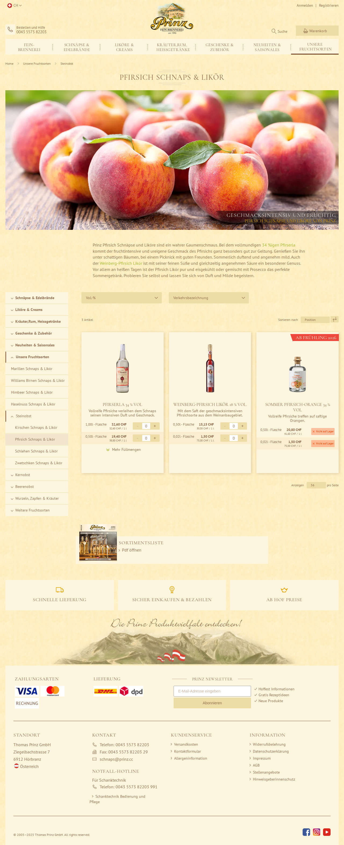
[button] (13, 6)
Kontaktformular (187, 751)
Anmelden (305, 5)
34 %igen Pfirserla (278, 245)
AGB (256, 765)
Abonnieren (212, 703)
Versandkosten (186, 744)
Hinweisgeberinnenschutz (274, 779)
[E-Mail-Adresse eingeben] (212, 691)
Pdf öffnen (131, 550)
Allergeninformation (190, 758)
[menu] (172, 47)
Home (9, 63)
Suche (282, 31)
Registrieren (329, 5)
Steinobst (66, 63)
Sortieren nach (288, 320)
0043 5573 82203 (31, 32)
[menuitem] (29, 46)
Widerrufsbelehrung (269, 744)
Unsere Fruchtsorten (37, 63)
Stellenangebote (266, 772)
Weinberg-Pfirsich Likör (121, 263)
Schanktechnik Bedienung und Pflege (117, 799)
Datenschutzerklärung (271, 751)
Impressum (262, 758)
